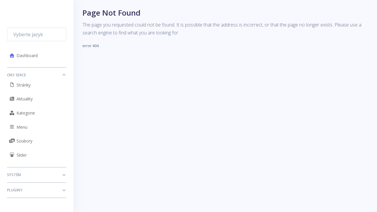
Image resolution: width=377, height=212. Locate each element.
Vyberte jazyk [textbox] (28, 34)
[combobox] (36, 34)
